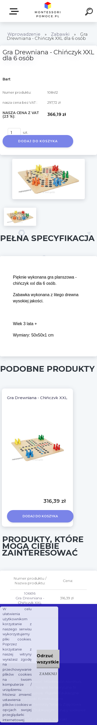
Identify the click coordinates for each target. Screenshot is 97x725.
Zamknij (48, 674)
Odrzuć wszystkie (48, 658)
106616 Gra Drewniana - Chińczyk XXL (30, 598)
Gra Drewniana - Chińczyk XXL (37, 397)
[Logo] (48, 11)
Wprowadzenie (24, 34)
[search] (89, 12)
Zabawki (61, 34)
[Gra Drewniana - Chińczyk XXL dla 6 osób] (48, 160)
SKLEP (15, 11)
